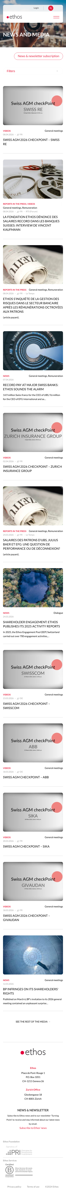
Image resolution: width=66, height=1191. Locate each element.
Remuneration (29, 208)
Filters (11, 71)
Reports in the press (14, 204)
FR (21, 135)
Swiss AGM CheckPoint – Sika (26, 846)
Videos (7, 131)
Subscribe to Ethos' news (33, 1128)
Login (36, 8)
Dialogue (58, 613)
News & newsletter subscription (38, 56)
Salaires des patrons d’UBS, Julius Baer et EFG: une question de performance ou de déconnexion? (31, 544)
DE (21, 698)
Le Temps (30, 294)
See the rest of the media (32, 1022)
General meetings (54, 131)
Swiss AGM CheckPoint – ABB (26, 777)
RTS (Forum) (31, 212)
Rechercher (50, 8)
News (6, 376)
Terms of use (33, 1187)
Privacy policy (14, 1187)
